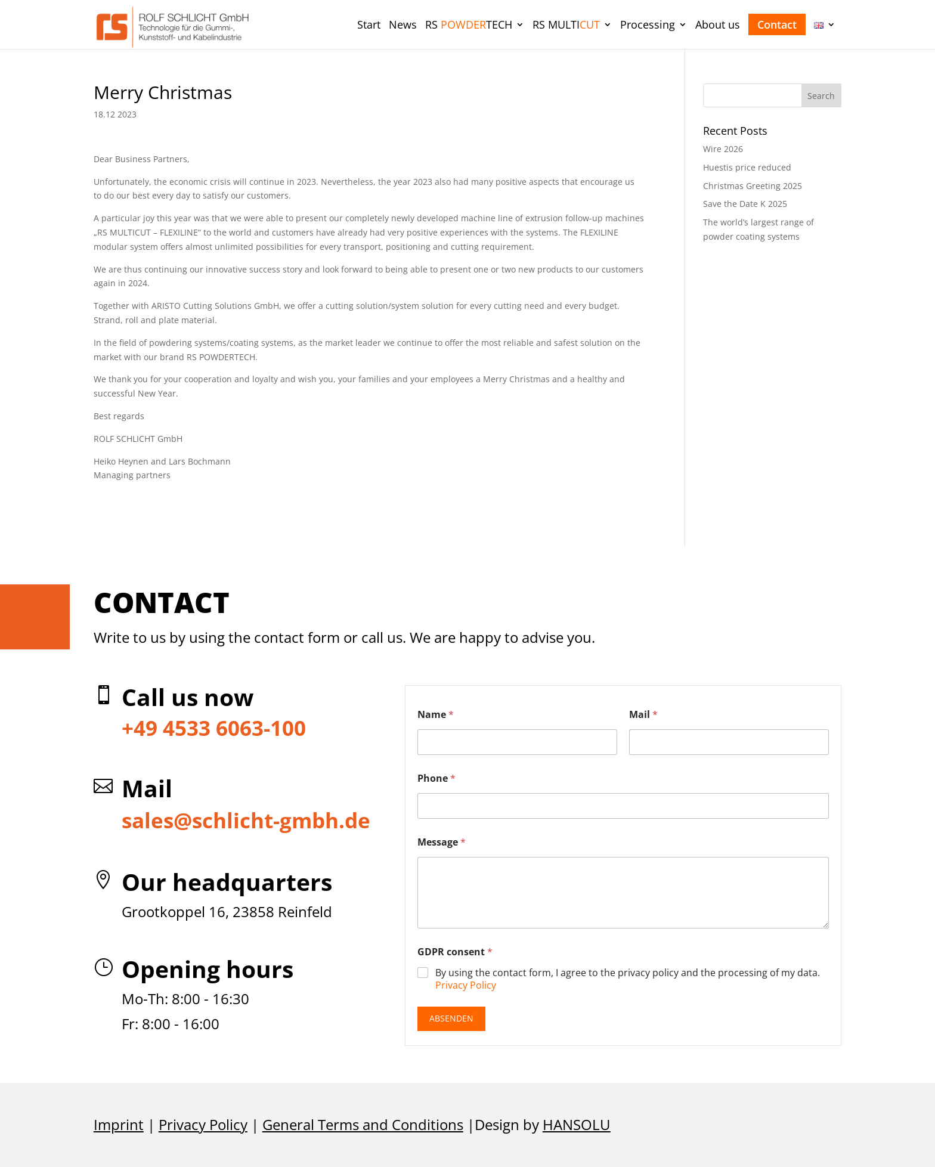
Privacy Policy (465, 985)
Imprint (119, 1124)
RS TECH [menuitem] (468, 26)
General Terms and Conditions (362, 1124)
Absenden (451, 1018)
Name (435, 714)
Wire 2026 (723, 148)
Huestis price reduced (747, 167)
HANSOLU (577, 1124)
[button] (821, 95)
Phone (436, 778)
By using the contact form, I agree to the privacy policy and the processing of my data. (627, 979)
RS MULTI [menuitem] (566, 26)
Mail (643, 714)
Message (441, 842)
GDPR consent (455, 952)
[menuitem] (368, 34)
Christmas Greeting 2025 (752, 185)
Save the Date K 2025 (745, 203)
